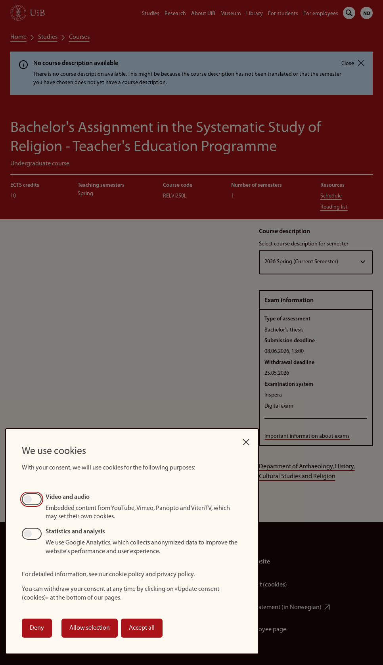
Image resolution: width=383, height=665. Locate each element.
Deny (37, 628)
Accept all (142, 628)
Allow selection (89, 628)
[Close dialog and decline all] (246, 440)
